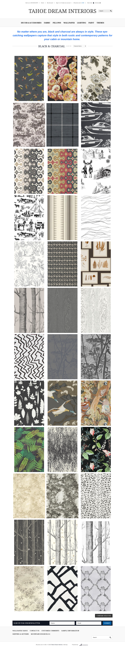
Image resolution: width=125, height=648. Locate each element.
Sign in (57, 2)
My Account (50, 2)
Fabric (47, 23)
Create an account (66, 2)
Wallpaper (69, 23)
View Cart (89, 2)
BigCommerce (84, 645)
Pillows (57, 23)
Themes (100, 23)
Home (42, 2)
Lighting (81, 23)
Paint (91, 23)
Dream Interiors (62, 10)
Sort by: (69, 46)
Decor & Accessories (31, 23)
